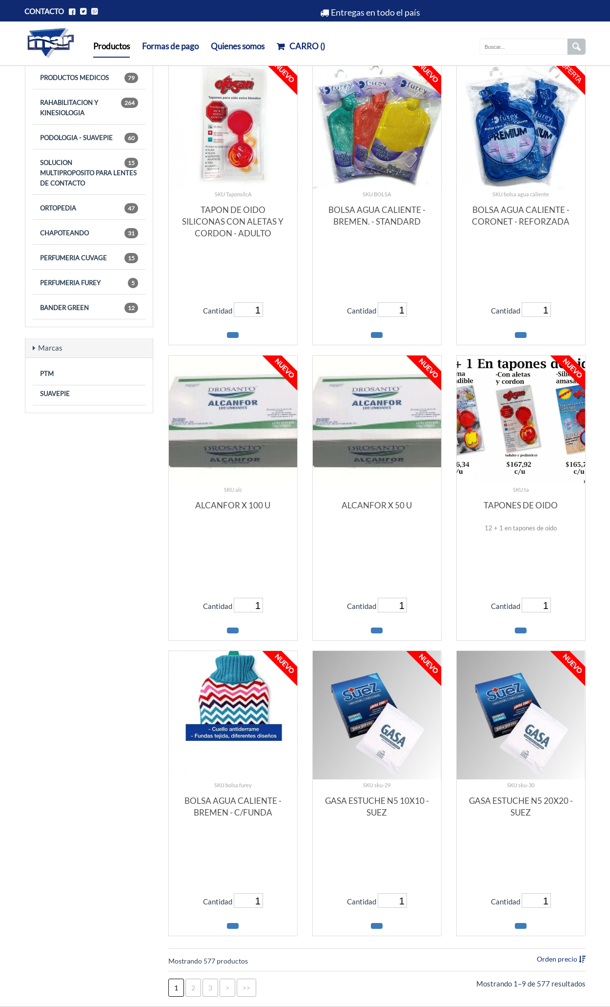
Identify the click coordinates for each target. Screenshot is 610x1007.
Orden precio (558, 959)
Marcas (47, 347)
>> (246, 988)
